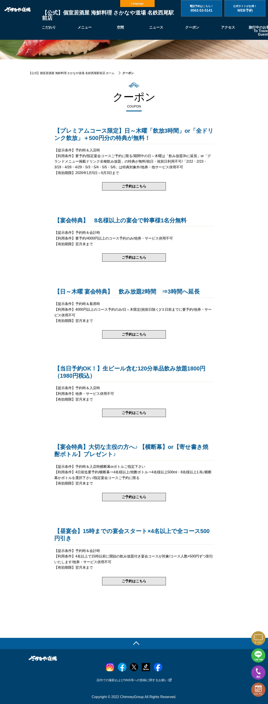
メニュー (85, 27)
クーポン (192, 27)
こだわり (49, 27)
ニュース (156, 27)
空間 (120, 27)
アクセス (228, 27)
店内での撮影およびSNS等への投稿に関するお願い (134, 680)
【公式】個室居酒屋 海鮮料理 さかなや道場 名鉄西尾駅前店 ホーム (71, 73)
